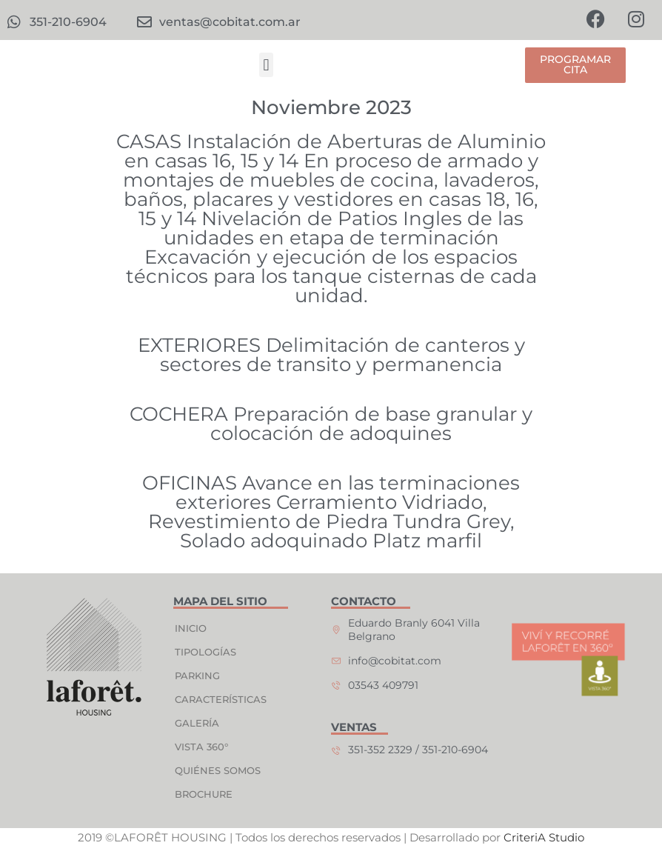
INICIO (191, 628)
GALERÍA (197, 723)
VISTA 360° (202, 747)
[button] (266, 65)
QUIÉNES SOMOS (218, 770)
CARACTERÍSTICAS (221, 699)
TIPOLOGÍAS (206, 652)
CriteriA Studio (544, 838)
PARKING (198, 675)
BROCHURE (204, 794)
